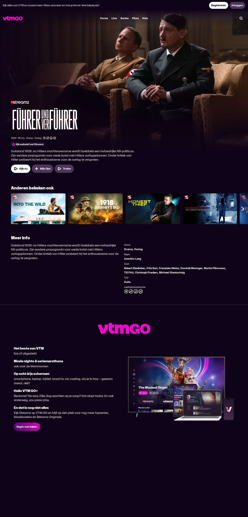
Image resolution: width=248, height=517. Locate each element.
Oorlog (138, 249)
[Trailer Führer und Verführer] (64, 169)
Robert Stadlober (134, 268)
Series (124, 18)
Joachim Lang (132, 258)
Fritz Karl (151, 268)
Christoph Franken (146, 272)
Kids (145, 18)
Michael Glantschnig (172, 272)
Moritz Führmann (214, 268)
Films (135, 18)
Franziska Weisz (169, 268)
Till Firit (128, 272)
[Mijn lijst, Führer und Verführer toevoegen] (42, 169)
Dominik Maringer (191, 268)
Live (114, 18)
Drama (128, 249)
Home (104, 18)
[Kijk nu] (20, 169)
